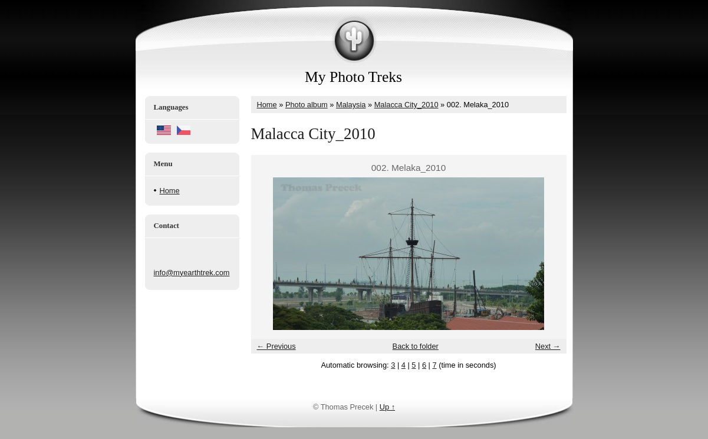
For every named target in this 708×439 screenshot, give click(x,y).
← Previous (276, 346)
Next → (548, 346)
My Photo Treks (353, 76)
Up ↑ (387, 406)
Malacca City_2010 (406, 104)
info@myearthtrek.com (192, 272)
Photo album (306, 104)
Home (170, 190)
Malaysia (351, 104)
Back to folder (416, 346)
